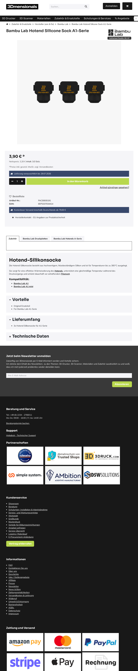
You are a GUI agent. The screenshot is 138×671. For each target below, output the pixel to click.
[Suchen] (86, 6)
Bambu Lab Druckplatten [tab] (35, 238)
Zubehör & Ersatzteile (21, 24)
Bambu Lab (63, 24)
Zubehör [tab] (13, 238)
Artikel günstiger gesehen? (114, 187)
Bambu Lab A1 (21, 283)
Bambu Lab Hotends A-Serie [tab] (68, 238)
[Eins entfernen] (12, 181)
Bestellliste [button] (16, 196)
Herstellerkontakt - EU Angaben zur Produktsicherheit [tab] (40, 217)
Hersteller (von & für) (44, 24)
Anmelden (111, 6)
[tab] (69, 300)
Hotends (59, 271)
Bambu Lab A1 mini (23, 286)
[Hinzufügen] (22, 181)
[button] (77, 181)
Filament (65, 274)
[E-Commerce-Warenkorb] (127, 6)
